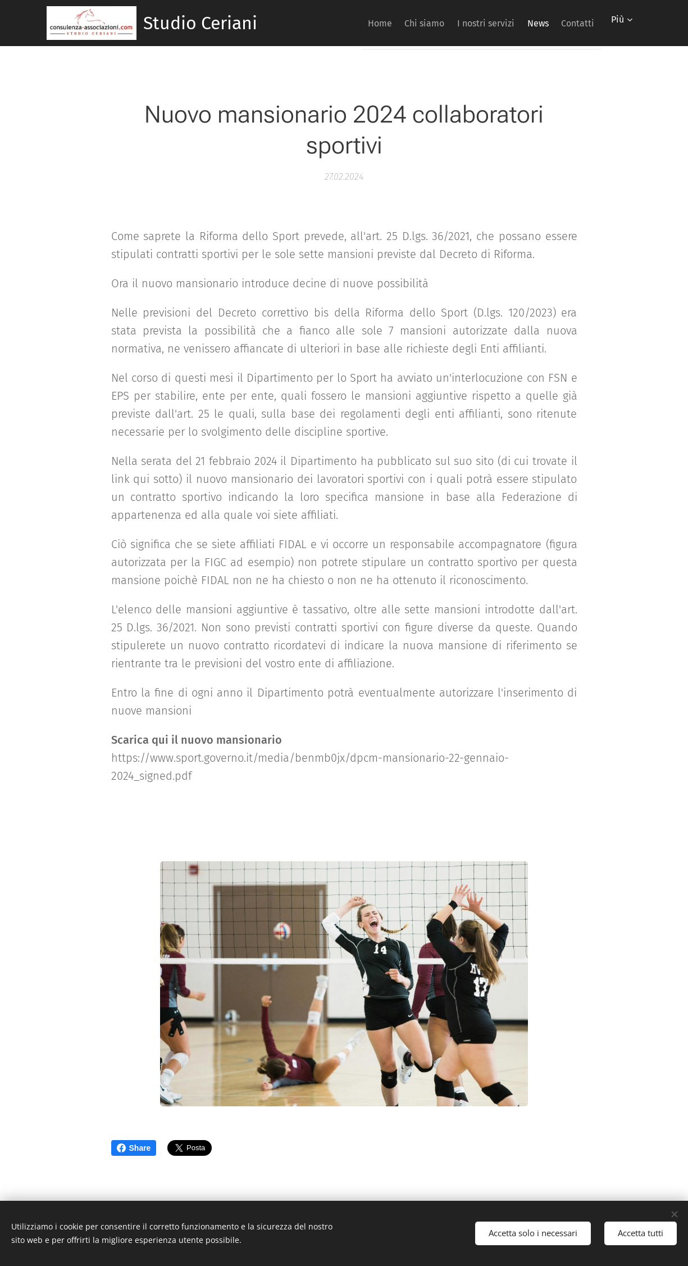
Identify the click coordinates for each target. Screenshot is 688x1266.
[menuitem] (346, 23)
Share (134, 1147)
